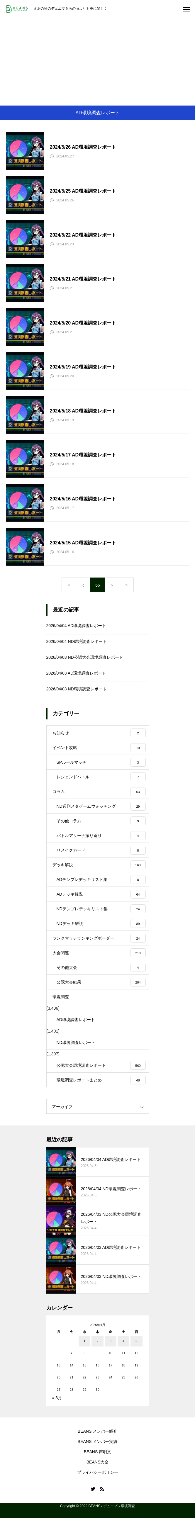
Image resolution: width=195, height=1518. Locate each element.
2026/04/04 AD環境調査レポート (76, 625)
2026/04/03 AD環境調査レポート (76, 673)
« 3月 (57, 1397)
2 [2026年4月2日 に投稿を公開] (97, 1341)
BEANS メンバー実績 (97, 1441)
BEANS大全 (97, 1462)
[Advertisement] (97, 62)
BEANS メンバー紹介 (97, 1431)
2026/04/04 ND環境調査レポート (76, 641)
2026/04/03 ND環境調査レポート (76, 689)
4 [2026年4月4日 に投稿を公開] (123, 1341)
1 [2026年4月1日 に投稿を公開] (84, 1341)
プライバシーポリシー (97, 1472)
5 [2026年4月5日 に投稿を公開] (136, 1341)
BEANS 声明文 (97, 1451)
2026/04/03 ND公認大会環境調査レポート (84, 657)
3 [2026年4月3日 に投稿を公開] (110, 1341)
